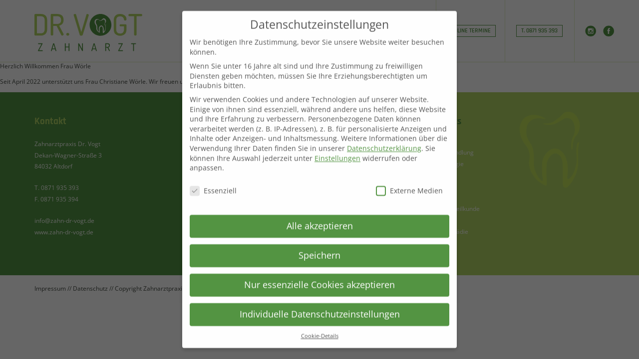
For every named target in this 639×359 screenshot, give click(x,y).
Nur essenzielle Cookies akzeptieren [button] (319, 275)
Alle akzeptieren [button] (320, 216)
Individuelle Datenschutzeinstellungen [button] (320, 304)
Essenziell (213, 180)
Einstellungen (337, 148)
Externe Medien (409, 180)
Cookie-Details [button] (319, 326)
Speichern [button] (319, 245)
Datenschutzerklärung (384, 138)
